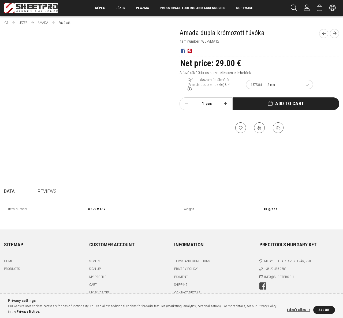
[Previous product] (323, 33)
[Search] (294, 8)
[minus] (186, 103)
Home (8, 255)
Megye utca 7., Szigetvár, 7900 (288, 255)
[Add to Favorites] (240, 127)
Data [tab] (9, 191)
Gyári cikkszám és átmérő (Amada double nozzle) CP (209, 82)
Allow (324, 310)
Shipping (181, 279)
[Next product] (334, 33)
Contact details (187, 287)
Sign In (94, 255)
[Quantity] (200, 104)
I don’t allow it (298, 310)
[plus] (225, 103)
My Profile (97, 271)
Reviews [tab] (47, 191)
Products (12, 263)
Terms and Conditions (192, 255)
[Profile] (306, 8)
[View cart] (319, 8)
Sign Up (95, 263)
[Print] (259, 127)
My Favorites (99, 287)
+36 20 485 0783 (275, 263)
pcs (209, 103)
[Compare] (278, 127)
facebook (262, 280)
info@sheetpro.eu (279, 271)
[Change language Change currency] (332, 8)
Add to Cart (289, 103)
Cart (93, 279)
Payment (181, 271)
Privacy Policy (186, 263)
